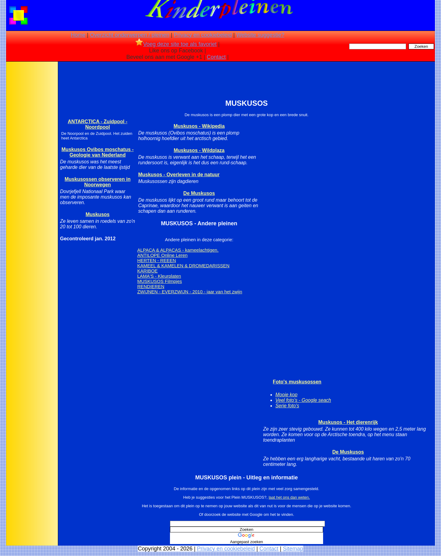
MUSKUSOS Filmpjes (159, 281)
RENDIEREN (150, 286)
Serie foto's (287, 405)
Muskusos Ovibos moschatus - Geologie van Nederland (98, 152)
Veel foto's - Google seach (303, 400)
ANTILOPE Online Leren (162, 255)
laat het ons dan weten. (289, 497)
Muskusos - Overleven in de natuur (179, 174)
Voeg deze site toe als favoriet (176, 44)
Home (78, 35)
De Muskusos (199, 193)
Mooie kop (286, 394)
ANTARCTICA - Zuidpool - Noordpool (97, 124)
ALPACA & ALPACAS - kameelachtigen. (177, 250)
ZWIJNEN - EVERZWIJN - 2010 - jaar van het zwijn (189, 291)
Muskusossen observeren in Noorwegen (97, 182)
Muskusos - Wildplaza (199, 150)
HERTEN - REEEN (156, 260)
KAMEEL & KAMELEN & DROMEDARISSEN (183, 265)
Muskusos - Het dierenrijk (348, 422)
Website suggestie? (260, 35)
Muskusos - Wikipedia (199, 126)
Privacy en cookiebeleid (203, 35)
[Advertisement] (31, 159)
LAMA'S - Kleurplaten (159, 276)
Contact (216, 57)
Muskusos (97, 214)
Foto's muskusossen (297, 381)
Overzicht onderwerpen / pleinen (129, 35)
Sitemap (293, 549)
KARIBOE (147, 270)
